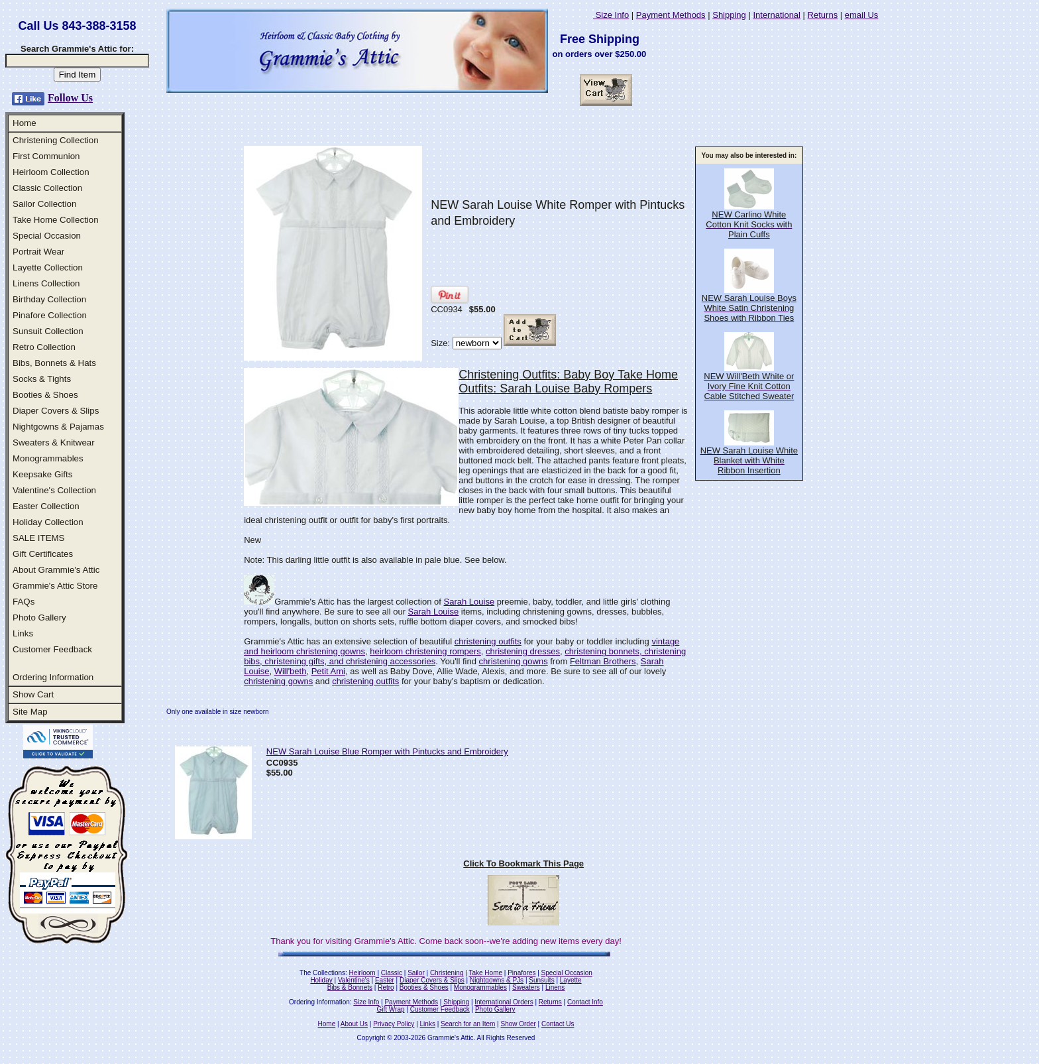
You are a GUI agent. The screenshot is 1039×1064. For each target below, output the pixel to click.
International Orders (503, 1002)
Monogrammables (48, 458)
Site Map (30, 712)
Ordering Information (53, 677)
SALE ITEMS (39, 538)
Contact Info (585, 1002)
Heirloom (362, 972)
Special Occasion (47, 236)
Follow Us (70, 97)
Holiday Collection (48, 522)
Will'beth (290, 671)
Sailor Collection (44, 204)
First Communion (46, 156)
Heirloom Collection (51, 172)
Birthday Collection (49, 299)
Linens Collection (46, 283)
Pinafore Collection (50, 315)
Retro (386, 987)
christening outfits (488, 641)
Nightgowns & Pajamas (58, 427)
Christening (447, 972)
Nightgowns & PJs (496, 980)
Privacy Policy (393, 1024)
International (776, 15)
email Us (862, 15)
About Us (354, 1024)
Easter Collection (46, 506)
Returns (823, 15)
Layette (571, 980)
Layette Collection (48, 267)
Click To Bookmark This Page (523, 863)
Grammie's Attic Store (55, 586)
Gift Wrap (391, 1009)
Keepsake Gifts (42, 474)
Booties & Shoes (45, 395)
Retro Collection (44, 347)
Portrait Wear (38, 252)
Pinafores (521, 972)
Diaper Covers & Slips (56, 411)
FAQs (23, 602)
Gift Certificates (43, 554)
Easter (384, 980)
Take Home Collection (56, 220)
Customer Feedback (52, 649)
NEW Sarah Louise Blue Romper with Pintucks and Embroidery (387, 751)
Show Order (517, 1024)
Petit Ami (328, 671)
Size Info (611, 15)
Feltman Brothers (603, 661)
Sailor (416, 972)
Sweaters (526, 987)
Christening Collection (56, 140)
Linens (555, 987)
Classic (391, 972)
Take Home (485, 972)
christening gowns (513, 661)
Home (24, 123)
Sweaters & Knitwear (54, 442)
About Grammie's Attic (56, 570)
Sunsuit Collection (48, 331)
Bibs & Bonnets (349, 987)
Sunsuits (541, 980)
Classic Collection (47, 188)
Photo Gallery (39, 617)
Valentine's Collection (54, 490)
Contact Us (557, 1024)
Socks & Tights (42, 379)
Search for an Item (468, 1024)
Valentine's (354, 980)
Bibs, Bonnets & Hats (54, 363)
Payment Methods (671, 15)
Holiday (321, 980)
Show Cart (33, 694)
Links (23, 633)
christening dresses (523, 651)
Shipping (729, 15)
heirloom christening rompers (425, 651)
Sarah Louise (469, 602)
